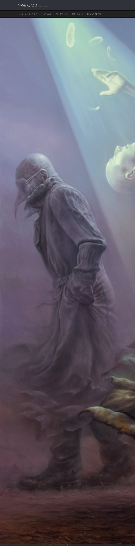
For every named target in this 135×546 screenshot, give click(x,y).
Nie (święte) (62, 14)
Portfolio (77, 14)
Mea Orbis (27, 5)
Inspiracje (46, 14)
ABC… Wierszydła (28, 14)
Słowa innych (94, 14)
